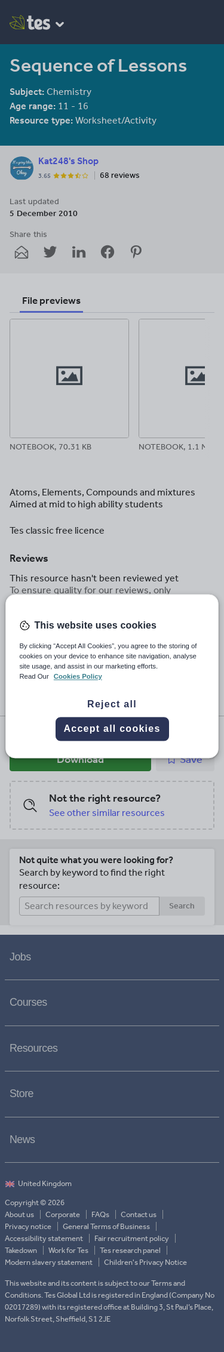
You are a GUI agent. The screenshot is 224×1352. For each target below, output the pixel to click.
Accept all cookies (111, 728)
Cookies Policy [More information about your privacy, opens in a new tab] (78, 676)
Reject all (112, 704)
